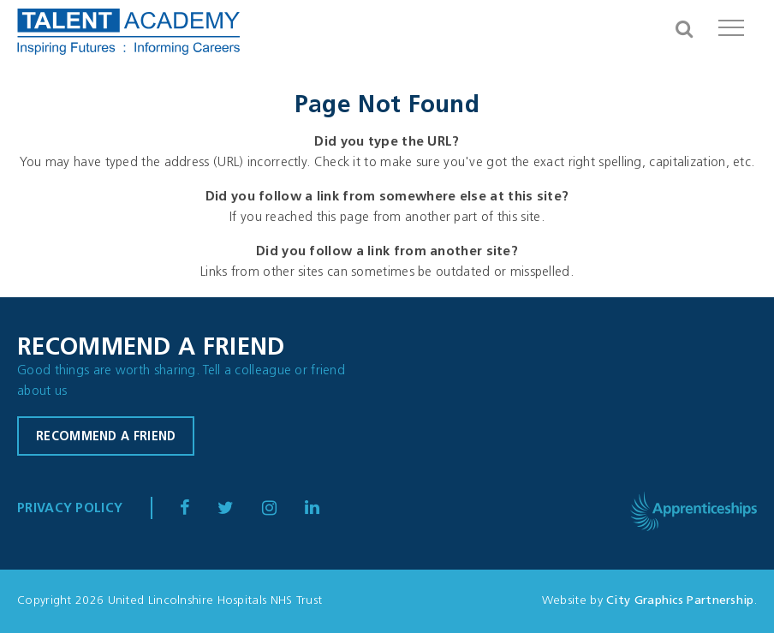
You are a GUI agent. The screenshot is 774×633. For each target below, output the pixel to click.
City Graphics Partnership (680, 600)
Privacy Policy (69, 509)
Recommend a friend (106, 437)
